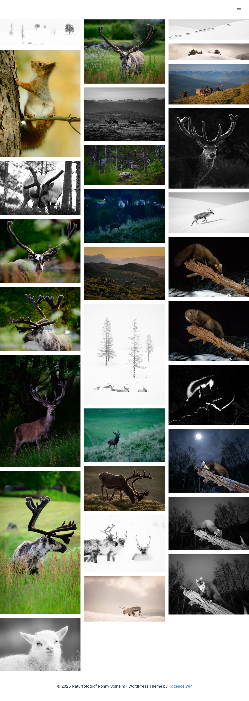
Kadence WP (180, 686)
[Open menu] (238, 9)
